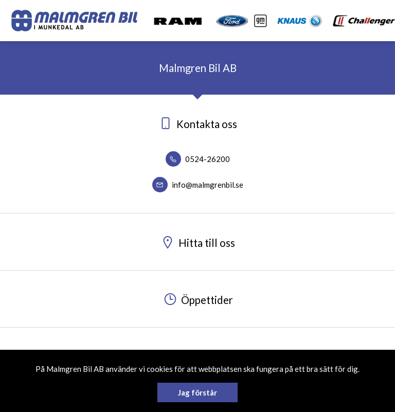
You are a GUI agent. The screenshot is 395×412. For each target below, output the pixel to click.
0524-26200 (198, 159)
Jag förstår (197, 392)
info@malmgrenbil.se (197, 185)
